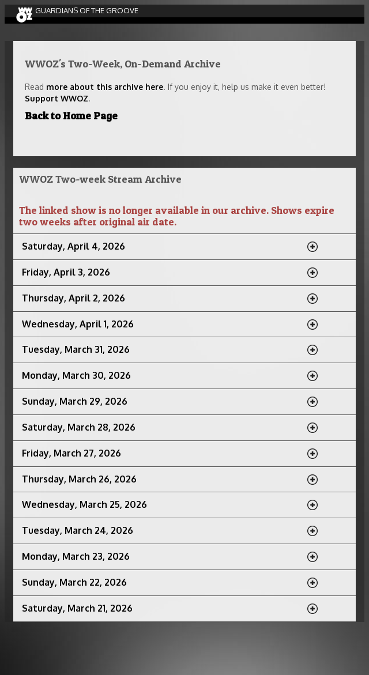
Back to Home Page (71, 116)
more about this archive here (104, 87)
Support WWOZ (56, 98)
